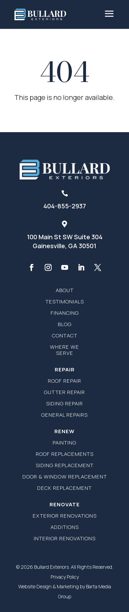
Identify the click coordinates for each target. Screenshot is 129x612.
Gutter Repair (64, 392)
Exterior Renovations (65, 515)
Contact (64, 335)
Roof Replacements (65, 454)
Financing (65, 312)
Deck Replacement (64, 488)
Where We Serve (64, 350)
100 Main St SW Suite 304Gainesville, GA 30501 (65, 241)
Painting (64, 442)
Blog (65, 324)
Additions (65, 527)
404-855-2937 (64, 206)
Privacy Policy (65, 577)
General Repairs (64, 414)
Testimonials (64, 301)
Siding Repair (64, 403)
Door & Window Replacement (64, 476)
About (65, 290)
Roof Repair (64, 380)
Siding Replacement (65, 465)
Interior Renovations (65, 538)
